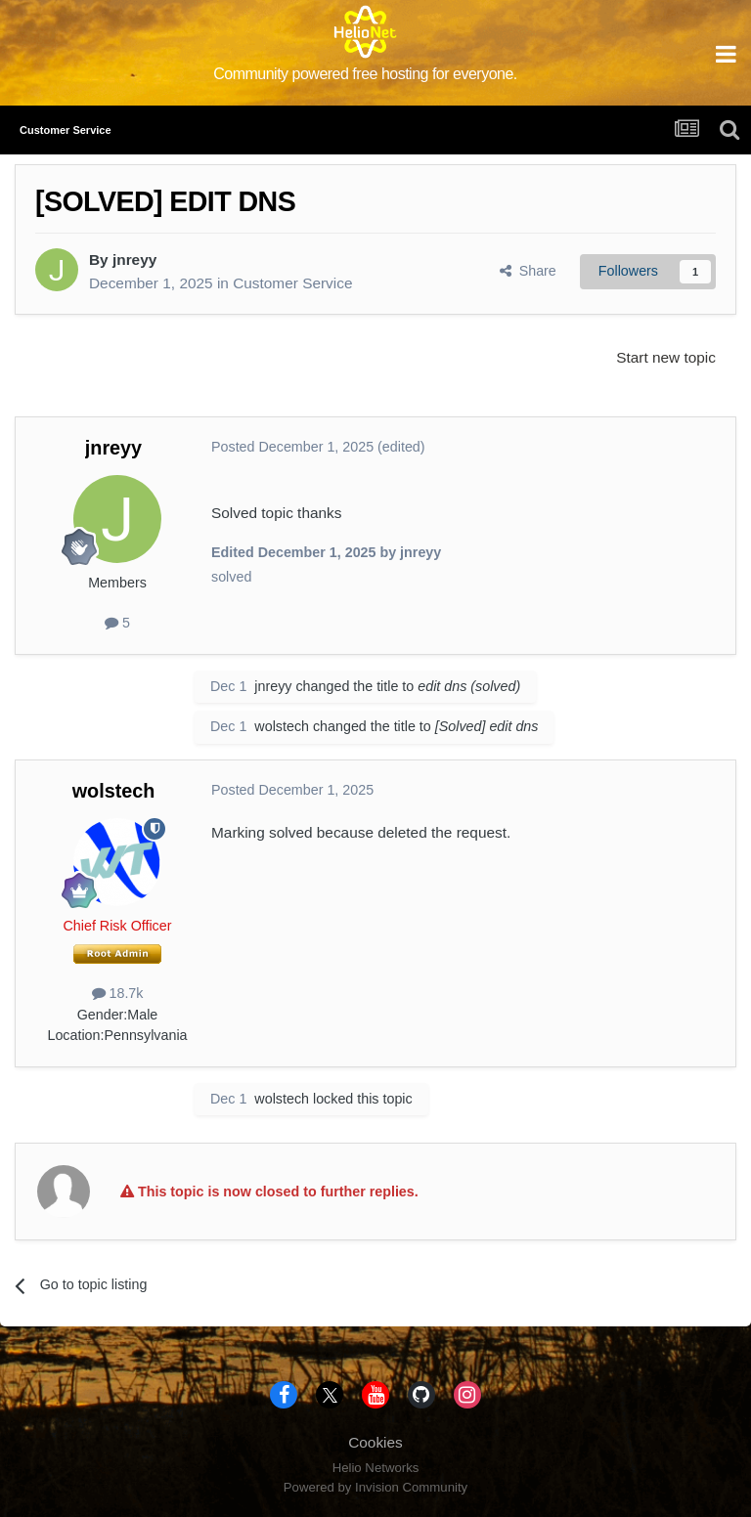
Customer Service (292, 283)
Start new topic (666, 357)
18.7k (118, 993)
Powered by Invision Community (375, 1487)
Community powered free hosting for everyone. (365, 73)
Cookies (375, 1442)
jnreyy (134, 259)
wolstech (281, 726)
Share (528, 271)
